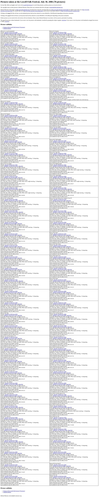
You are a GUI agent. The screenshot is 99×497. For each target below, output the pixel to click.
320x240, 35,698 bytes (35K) (59, 268)
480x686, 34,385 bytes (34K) (59, 142)
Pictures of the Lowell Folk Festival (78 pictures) (14, 27)
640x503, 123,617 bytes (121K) (11, 212)
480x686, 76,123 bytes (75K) (10, 338)
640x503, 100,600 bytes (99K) (59, 338)
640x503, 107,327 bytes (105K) (60, 407)
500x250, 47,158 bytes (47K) (59, 417)
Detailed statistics (7, 28)
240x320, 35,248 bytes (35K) (59, 102)
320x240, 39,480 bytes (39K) (59, 153)
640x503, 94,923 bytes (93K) (10, 269)
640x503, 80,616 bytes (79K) (59, 372)
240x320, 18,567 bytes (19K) (59, 140)
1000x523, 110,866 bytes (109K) (60, 418)
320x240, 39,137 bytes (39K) (59, 325)
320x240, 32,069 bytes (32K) (11, 291)
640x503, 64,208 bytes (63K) (10, 116)
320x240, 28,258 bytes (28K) (11, 115)
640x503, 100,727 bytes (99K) (59, 315)
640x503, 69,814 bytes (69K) (10, 477)
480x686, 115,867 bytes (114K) (60, 212)
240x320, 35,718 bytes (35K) (59, 32)
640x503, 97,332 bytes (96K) (10, 91)
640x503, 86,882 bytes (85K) (59, 246)
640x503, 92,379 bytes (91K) (10, 372)
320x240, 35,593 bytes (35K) (11, 371)
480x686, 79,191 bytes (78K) (10, 235)
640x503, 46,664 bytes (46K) (10, 129)
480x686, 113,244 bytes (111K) (11, 166)
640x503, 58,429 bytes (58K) (59, 116)
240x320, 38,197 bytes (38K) (11, 222)
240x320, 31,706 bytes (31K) (11, 337)
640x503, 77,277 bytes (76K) (10, 304)
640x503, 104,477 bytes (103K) (60, 395)
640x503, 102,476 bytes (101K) (11, 418)
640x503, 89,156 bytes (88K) (59, 466)
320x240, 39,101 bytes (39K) (59, 187)
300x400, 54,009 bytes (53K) (11, 279)
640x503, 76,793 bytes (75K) (10, 466)
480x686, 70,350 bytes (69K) (10, 246)
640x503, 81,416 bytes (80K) (59, 384)
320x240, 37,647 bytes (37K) (11, 44)
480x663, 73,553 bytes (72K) (10, 453)
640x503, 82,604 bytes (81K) (10, 258)
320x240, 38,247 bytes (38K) (11, 199)
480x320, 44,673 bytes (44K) (59, 452)
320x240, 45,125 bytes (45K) (11, 153)
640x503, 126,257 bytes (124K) (60, 189)
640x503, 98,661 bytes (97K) (59, 281)
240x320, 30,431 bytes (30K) (11, 452)
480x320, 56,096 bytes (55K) (11, 440)
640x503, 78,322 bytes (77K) (10, 315)
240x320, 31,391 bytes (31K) (11, 245)
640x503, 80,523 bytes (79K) (59, 200)
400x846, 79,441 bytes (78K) (59, 56)
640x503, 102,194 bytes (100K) (11, 407)
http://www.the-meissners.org (22, 9)
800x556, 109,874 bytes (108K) (11, 441)
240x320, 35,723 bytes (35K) (59, 128)
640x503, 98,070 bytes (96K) (59, 441)
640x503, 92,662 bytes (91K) (10, 327)
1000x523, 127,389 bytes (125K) (60, 430)
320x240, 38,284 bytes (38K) (59, 314)
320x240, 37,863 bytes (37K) (11, 176)
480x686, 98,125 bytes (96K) (59, 79)
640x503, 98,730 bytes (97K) (10, 292)
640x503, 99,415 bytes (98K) (10, 56)
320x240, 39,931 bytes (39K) (11, 210)
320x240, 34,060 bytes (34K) (59, 302)
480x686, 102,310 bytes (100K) (60, 33)
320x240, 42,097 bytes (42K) (11, 383)
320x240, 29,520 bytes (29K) (59, 222)
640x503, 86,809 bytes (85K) (10, 79)
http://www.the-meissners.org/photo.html (70, 11)
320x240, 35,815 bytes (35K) (11, 394)
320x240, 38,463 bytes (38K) (59, 291)
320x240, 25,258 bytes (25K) (59, 115)
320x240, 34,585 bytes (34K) (11, 268)
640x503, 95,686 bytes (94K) (10, 395)
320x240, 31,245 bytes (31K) (11, 314)
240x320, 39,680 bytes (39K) (59, 176)
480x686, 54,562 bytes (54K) (10, 142)
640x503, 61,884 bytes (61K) (59, 223)
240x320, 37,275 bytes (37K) (11, 66)
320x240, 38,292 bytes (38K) (59, 360)
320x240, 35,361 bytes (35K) (59, 245)
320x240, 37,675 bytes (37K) (11, 325)
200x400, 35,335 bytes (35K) (59, 55)
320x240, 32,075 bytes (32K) (11, 476)
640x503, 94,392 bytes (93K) (59, 349)
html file (20, 33)
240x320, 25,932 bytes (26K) (11, 140)
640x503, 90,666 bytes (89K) (59, 292)
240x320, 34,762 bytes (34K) (11, 360)
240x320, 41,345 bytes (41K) (11, 102)
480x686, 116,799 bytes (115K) (60, 45)
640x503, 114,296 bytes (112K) (60, 154)
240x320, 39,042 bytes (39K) (11, 165)
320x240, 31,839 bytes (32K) (11, 348)
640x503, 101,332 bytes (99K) (11, 177)
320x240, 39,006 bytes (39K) (59, 406)
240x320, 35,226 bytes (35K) (59, 78)
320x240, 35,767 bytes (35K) (11, 256)
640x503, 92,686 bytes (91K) (59, 361)
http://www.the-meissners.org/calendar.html (33, 11)
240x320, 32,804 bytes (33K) (59, 233)
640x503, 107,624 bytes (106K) (60, 166)
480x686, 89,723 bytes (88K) (10, 223)
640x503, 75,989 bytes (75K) (10, 349)
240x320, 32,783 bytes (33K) (11, 233)
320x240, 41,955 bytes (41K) (59, 337)
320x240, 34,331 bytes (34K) (11, 429)
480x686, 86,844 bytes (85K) (59, 103)
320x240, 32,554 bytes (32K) (59, 476)
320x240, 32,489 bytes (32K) (11, 78)
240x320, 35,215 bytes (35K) (59, 44)
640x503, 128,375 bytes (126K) (11, 189)
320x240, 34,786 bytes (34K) (11, 302)
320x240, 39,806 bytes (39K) (59, 394)
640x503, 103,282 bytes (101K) (11, 200)
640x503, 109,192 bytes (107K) (60, 269)
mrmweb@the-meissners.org (56, 7)
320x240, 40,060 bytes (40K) (59, 165)
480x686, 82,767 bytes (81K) (59, 129)
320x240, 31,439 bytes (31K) (59, 199)
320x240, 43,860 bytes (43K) (11, 187)
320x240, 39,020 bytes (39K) (11, 55)
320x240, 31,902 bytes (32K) (59, 256)
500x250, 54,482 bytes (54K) (59, 429)
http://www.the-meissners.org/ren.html (60, 9)
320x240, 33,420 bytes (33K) (11, 89)
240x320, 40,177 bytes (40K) (59, 210)
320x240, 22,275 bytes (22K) (11, 128)
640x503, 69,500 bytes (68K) (59, 258)
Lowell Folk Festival (27, 5)
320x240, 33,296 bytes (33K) (59, 371)
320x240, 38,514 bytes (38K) (11, 417)
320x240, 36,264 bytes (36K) (59, 348)
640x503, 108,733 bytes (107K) (60, 327)
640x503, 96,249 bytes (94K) (10, 45)
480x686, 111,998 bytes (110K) (11, 103)
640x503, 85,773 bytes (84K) (10, 430)
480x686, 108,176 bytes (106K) (60, 177)
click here (64, 20)
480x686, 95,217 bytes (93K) (59, 91)
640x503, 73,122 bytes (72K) (59, 477)
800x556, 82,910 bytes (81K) (59, 453)
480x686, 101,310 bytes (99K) (11, 68)
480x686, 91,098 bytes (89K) (10, 361)
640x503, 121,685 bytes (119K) (11, 154)
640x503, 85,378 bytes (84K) (59, 304)
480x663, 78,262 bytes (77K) (59, 235)
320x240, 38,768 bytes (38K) (59, 66)
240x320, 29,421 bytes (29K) (11, 32)
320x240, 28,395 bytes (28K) (59, 383)
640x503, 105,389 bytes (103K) (60, 68)
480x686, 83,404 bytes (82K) (10, 33)
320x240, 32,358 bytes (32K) (11, 464)
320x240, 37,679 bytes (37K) (11, 406)
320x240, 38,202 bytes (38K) (59, 440)
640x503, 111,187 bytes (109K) (11, 384)
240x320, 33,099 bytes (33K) (59, 89)
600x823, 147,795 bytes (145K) (11, 281)
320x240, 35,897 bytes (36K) (59, 464)
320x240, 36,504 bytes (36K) (59, 279)
